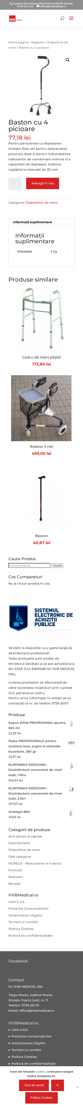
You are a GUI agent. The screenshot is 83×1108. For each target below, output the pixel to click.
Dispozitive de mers (42, 203)
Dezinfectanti (19, 843)
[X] (77, 1087)
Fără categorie (19, 857)
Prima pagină (18, 42)
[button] (68, 60)
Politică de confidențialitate (30, 936)
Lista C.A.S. (16, 902)
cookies (40, 1071)
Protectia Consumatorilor (28, 909)
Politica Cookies (21, 929)
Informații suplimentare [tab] (32, 222)
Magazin (37, 42)
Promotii (15, 870)
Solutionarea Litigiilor (25, 915)
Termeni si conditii (23, 922)
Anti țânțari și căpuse (25, 836)
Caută (57, 565)
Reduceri (15, 877)
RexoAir (14, 884)
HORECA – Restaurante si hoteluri (35, 863)
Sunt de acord (34, 1085)
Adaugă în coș (42, 183)
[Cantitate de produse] (15, 184)
